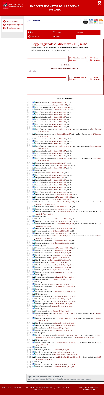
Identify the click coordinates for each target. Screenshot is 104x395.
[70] (28, 277)
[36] (28, 195)
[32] (28, 185)
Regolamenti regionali (15, 25)
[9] (28, 122)
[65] (28, 267)
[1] (28, 102)
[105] (29, 364)
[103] (29, 357)
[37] (28, 197)
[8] (28, 119)
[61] (28, 258)
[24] (28, 168)
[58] (28, 250)
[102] (29, 355)
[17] (28, 146)
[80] (28, 299)
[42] (28, 212)
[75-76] (29, 289)
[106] (29, 367)
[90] (28, 328)
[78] (28, 294)
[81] (28, 301)
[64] (28, 265)
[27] (28, 173)
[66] (28, 270)
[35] (28, 192)
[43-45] (29, 216)
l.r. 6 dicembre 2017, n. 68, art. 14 (64, 292)
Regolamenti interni (14, 28)
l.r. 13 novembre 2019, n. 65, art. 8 (65, 355)
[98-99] (29, 347)
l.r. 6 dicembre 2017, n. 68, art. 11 (64, 287)
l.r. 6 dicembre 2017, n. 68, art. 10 (61, 284)
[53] (28, 241)
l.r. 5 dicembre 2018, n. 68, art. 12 (66, 342)
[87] (28, 318)
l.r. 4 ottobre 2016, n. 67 (61, 110)
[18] (28, 151)
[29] (28, 178)
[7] (28, 117)
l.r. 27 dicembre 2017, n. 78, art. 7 (61, 299)
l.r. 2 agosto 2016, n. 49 (62, 107)
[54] (28, 243)
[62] (28, 260)
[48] (28, 224)
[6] (28, 115)
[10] (28, 124)
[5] (28, 112)
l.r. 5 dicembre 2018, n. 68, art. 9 (60, 328)
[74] (28, 287)
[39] (28, 202)
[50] (28, 231)
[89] (28, 325)
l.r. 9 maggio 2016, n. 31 (59, 105)
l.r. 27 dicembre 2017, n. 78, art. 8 (61, 306)
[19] (28, 153)
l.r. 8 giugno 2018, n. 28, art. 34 (61, 311)
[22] (28, 163)
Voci (30, 32)
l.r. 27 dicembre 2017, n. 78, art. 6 (64, 296)
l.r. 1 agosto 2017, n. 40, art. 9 (59, 270)
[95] (28, 335)
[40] (28, 207)
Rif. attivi (57, 32)
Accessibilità (89, 390)
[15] (28, 141)
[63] (28, 262)
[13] (28, 134)
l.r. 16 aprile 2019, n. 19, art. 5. (61, 350)
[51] (28, 233)
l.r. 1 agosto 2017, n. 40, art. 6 (62, 250)
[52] (28, 236)
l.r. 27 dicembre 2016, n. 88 (63, 195)
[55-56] (29, 245)
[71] (28, 279)
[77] (28, 292)
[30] (28, 180)
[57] (28, 248)
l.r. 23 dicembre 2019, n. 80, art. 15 (68, 357)
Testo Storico (33, 36)
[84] (28, 308)
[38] (28, 199)
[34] (28, 190)
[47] (28, 221)
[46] (28, 219)
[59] (28, 253)
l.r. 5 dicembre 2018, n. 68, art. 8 (63, 323)
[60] (28, 255)
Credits (94, 388)
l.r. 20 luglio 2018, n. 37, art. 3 (64, 313)
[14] (28, 139)
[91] (28, 330)
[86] (28, 313)
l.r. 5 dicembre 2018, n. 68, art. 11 (67, 335)
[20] (28, 156)
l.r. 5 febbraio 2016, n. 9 (58, 102)
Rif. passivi (80, 32)
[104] (29, 362)
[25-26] (29, 170)
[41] (28, 209)
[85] (28, 311)
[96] (28, 340)
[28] (28, 175)
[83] (28, 306)
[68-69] (29, 275)
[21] (28, 158)
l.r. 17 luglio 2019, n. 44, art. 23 (63, 352)
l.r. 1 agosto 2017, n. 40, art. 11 (64, 277)
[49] (28, 228)
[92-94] (29, 333)
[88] (28, 323)
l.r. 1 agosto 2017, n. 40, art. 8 (62, 265)
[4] (28, 110)
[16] (28, 144)
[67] (28, 272)
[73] (28, 284)
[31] (28, 182)
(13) (78, 68)
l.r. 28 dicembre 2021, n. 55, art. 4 (64, 364)
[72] (28, 282)
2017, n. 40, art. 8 (47, 226)
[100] (29, 350)
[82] (28, 304)
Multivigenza (56, 36)
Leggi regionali (12, 21)
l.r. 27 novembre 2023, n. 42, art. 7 (64, 367)
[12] (28, 129)
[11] (28, 127)
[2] (28, 105)
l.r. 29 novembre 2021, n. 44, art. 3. (84, 338)
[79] (28, 296)
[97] (28, 342)
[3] (28, 107)
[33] (28, 187)
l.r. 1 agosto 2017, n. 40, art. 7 (59, 258)
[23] (28, 165)
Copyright (84, 388)
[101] (29, 352)
